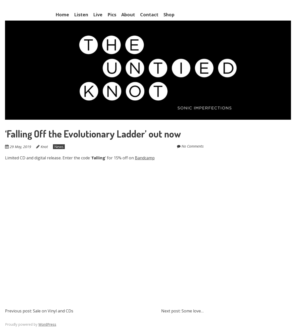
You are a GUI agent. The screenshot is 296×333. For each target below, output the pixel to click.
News (59, 146)
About (128, 15)
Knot (44, 146)
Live (97, 15)
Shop (168, 15)
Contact (149, 15)
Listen (81, 15)
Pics (111, 15)
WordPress (47, 324)
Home (62, 15)
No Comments (193, 146)
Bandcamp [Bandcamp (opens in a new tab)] (145, 158)
